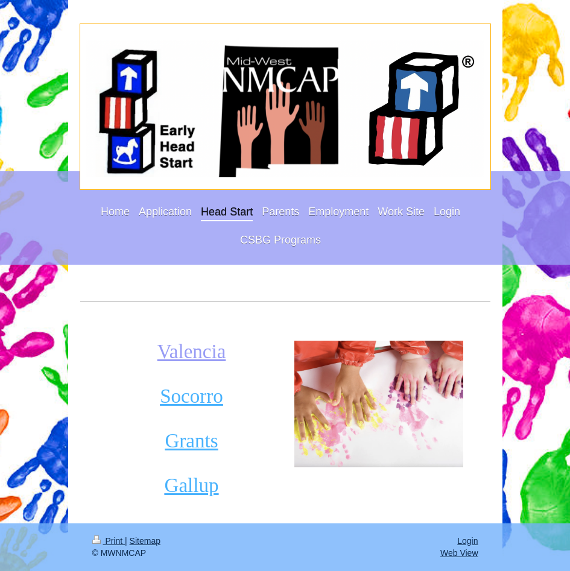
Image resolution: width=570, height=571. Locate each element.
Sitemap (145, 541)
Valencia (191, 351)
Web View (459, 553)
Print (108, 541)
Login (467, 541)
